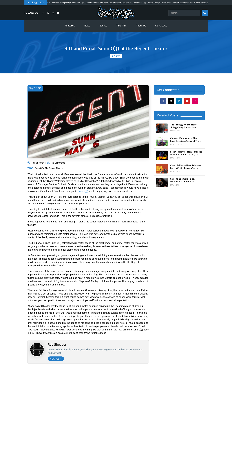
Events (103, 25)
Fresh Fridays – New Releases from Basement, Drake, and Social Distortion (184, 3)
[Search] (205, 13)
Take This (121, 25)
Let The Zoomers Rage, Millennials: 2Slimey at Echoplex (182, 180)
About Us (141, 25)
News (87, 25)
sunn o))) (39, 168)
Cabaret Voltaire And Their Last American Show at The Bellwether (118, 3)
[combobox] (184, 13)
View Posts (56, 359)
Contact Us (161, 25)
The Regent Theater (54, 168)
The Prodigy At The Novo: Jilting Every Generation (62, 3)
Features (70, 25)
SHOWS (117, 56)
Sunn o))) (83, 191)
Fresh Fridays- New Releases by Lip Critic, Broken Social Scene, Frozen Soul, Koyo (185, 167)
